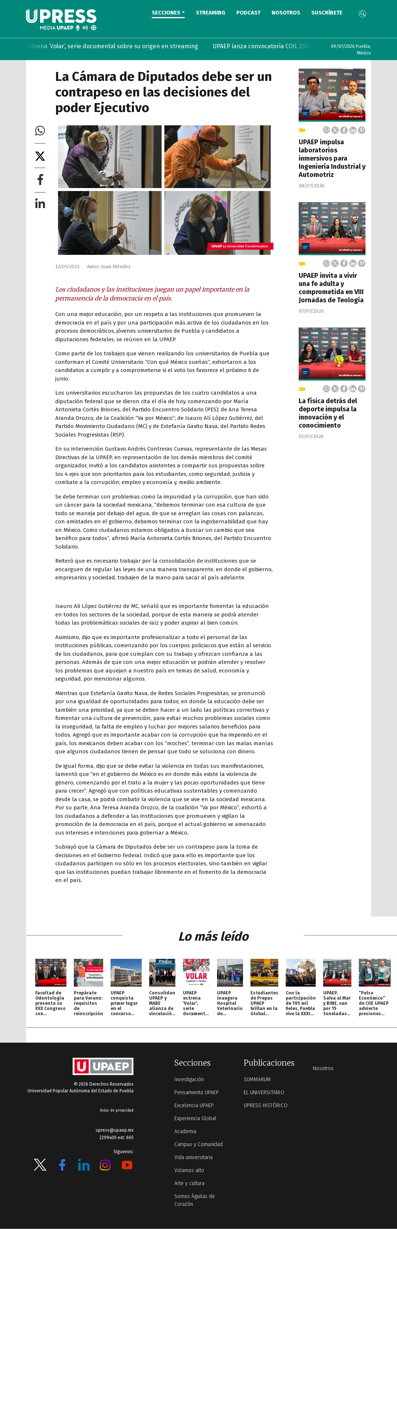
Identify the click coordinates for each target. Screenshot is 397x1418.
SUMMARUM (257, 1079)
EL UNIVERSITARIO (264, 1092)
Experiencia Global (195, 1118)
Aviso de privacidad (117, 1110)
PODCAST (248, 12)
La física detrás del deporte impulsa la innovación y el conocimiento (328, 413)
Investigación (189, 1079)
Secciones (166, 12)
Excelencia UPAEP (194, 1105)
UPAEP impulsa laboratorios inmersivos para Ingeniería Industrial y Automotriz (332, 158)
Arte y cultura (189, 1183)
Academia (185, 1131)
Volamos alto (189, 1170)
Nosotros (286, 12)
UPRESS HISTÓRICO (266, 1105)
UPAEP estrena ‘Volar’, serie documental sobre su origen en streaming (112, 46)
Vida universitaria (193, 1157)
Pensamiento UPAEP (196, 1092)
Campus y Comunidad (198, 1144)
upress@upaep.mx (115, 1130)
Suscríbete (326, 12)
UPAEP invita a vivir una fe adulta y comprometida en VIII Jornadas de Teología (331, 288)
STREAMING (210, 12)
